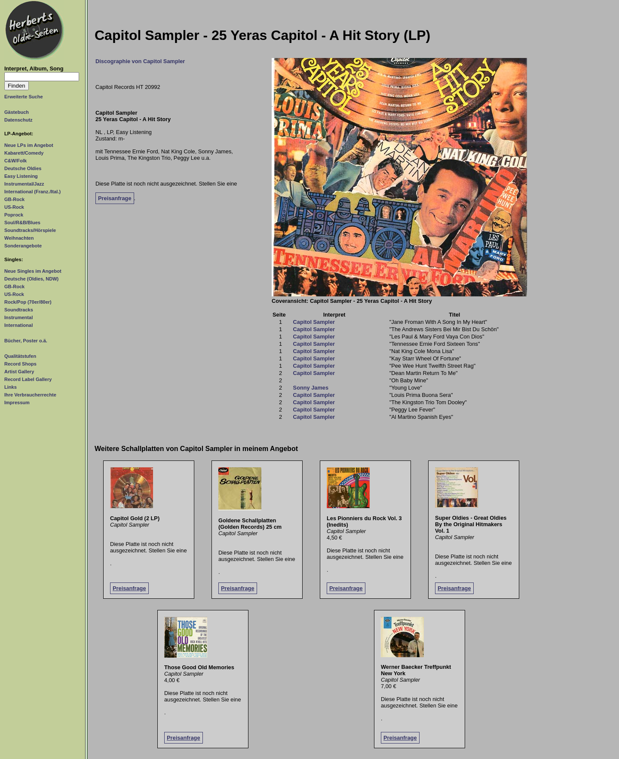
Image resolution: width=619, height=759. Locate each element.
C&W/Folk (15, 160)
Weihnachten (19, 238)
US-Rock (14, 207)
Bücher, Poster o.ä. (25, 340)
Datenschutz (18, 119)
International (18, 325)
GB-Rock (14, 199)
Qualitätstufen (20, 356)
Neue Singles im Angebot (32, 271)
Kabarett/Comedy (23, 152)
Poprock (13, 214)
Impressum (17, 402)
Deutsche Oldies (22, 168)
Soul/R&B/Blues (22, 222)
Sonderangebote (23, 245)
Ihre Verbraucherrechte (30, 394)
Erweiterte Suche (23, 96)
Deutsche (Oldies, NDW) (31, 278)
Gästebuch (16, 112)
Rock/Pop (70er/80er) (28, 302)
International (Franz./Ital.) (32, 191)
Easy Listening (21, 176)
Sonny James (311, 387)
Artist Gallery (19, 371)
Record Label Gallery (28, 379)
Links (10, 387)
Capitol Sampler (314, 322)
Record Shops (20, 363)
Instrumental (18, 317)
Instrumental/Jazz (24, 183)
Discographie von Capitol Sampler (140, 61)
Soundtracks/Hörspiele (30, 230)
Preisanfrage (115, 198)
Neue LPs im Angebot (28, 145)
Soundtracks (18, 309)
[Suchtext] (41, 76)
